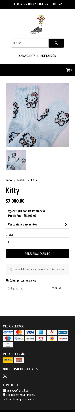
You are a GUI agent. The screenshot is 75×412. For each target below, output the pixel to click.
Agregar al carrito (37, 253)
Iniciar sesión (48, 55)
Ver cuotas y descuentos (22, 224)
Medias (21, 180)
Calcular (56, 288)
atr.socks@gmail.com (16, 390)
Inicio (9, 180)
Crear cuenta (27, 55)
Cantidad (9, 235)
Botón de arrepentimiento (18, 399)
